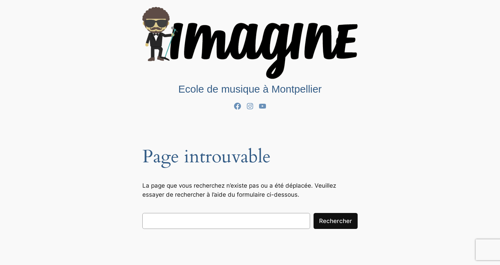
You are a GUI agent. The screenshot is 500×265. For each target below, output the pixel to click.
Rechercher (335, 220)
